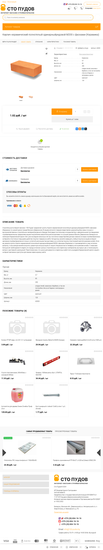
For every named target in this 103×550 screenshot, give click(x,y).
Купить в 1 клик (72, 119)
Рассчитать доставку (44, 129)
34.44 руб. (51, 379)
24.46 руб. (10, 465)
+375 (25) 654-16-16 (70, 524)
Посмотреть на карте (61, 512)
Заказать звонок (92, 4)
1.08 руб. (75, 465)
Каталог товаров (51, 26)
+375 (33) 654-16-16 (70, 521)
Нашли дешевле (22, 129)
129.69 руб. (17, 413)
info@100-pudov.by (72, 529)
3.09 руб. (17, 346)
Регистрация (11, 2)
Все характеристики (86, 54)
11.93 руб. (17, 379)
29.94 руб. (51, 346)
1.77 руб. (51, 413)
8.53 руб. (86, 379)
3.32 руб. (42, 465)
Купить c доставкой (89, 170)
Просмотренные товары (66, 431)
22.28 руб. (86, 346)
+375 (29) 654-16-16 (72, 518)
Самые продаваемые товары (39, 431)
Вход (4, 2)
